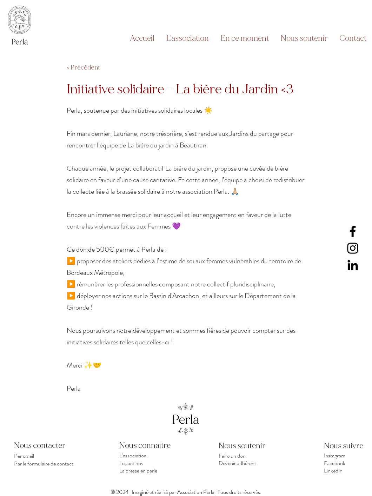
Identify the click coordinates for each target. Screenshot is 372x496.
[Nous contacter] (45, 445)
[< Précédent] (90, 68)
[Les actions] (150, 463)
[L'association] (150, 455)
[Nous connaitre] (150, 445)
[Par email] (45, 455)
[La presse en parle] (150, 470)
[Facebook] (352, 231)
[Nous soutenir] (243, 446)
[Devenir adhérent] (250, 463)
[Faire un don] (250, 455)
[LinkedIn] (352, 265)
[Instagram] (352, 248)
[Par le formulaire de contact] (45, 463)
